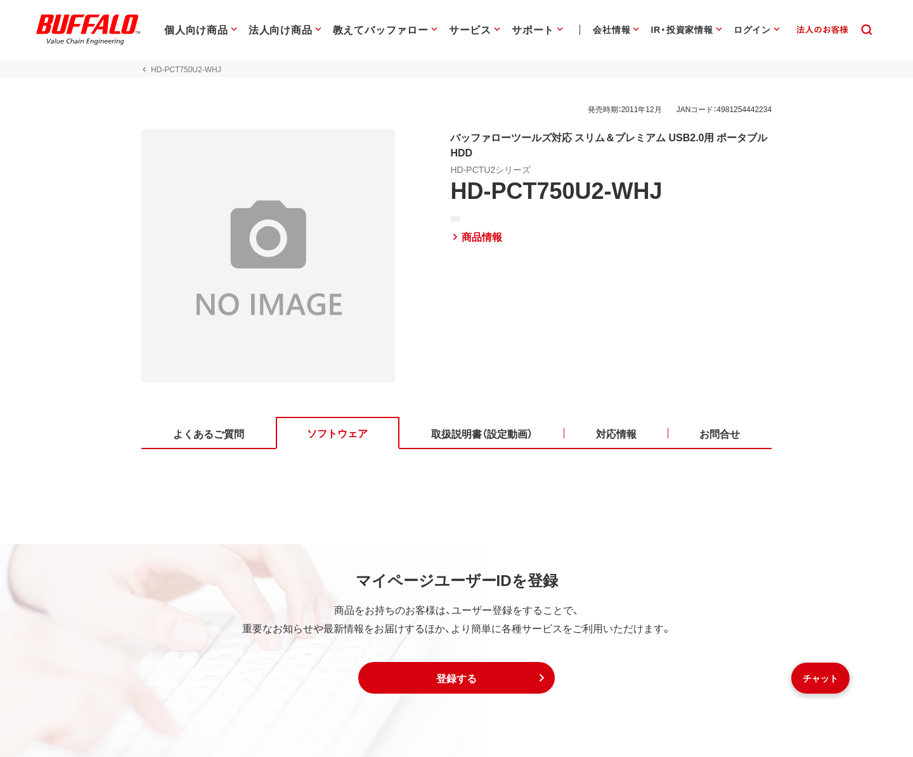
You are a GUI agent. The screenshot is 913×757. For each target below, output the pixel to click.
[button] (456, 678)
